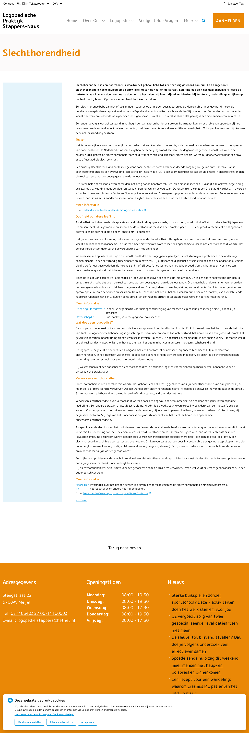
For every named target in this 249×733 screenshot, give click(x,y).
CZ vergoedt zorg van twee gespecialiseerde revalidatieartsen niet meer (205, 623)
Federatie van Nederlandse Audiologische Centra (114, 210)
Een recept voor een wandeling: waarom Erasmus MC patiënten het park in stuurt (205, 686)
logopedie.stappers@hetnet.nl (46, 620)
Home (71, 20)
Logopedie (120, 20)
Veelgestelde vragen (158, 20)
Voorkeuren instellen (29, 722)
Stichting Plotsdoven (90, 309)
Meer (189, 20)
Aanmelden (228, 21)
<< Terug (81, 500)
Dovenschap (84, 317)
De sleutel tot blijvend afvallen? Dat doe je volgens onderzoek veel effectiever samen (206, 644)
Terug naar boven (124, 548)
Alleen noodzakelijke (61, 722)
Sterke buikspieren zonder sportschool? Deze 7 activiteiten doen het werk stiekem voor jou (203, 602)
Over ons (92, 20)
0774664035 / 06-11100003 (39, 613)
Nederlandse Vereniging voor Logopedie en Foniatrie (117, 493)
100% (54, 3)
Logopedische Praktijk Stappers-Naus (21, 21)
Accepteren (87, 722)
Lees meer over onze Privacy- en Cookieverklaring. (44, 714)
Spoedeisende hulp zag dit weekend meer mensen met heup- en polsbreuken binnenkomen (205, 665)
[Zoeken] (203, 21)
